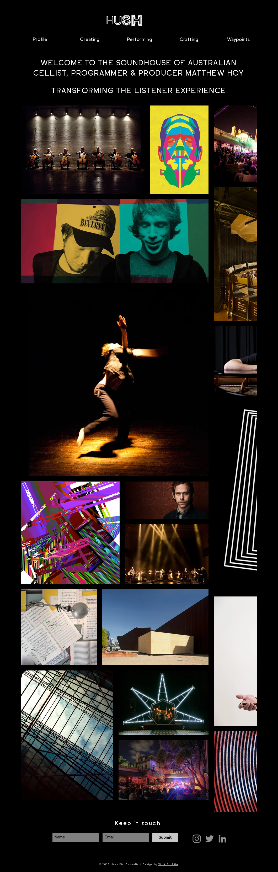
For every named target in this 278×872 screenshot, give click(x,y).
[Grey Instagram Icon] (196, 838)
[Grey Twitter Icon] (209, 838)
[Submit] (165, 837)
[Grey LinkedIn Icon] (222, 838)
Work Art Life (168, 864)
